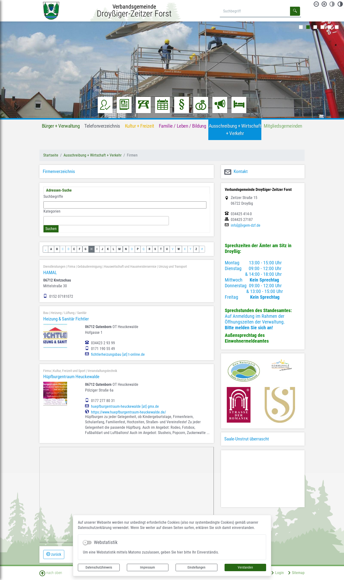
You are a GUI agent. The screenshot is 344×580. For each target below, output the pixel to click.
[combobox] (106, 220)
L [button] (113, 249)
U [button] (167, 249)
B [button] (57, 249)
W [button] (178, 249)
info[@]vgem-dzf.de (245, 225)
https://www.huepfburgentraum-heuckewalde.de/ (128, 412)
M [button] (119, 249)
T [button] (161, 249)
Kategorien (51, 211)
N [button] (126, 249)
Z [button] (196, 249)
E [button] (74, 249)
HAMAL (50, 272)
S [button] (155, 249)
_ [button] (45, 249)
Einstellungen (196, 567)
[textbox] (46, 220)
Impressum (147, 567)
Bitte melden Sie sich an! (249, 327)
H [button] (91, 249)
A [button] (51, 249)
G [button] (85, 249)
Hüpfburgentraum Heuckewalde (71, 376)
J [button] (102, 249)
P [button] (138, 249)
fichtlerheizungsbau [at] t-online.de (118, 354)
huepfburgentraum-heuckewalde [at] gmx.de (125, 406)
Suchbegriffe (53, 196)
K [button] (108, 249)
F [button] (79, 249)
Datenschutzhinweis (99, 567)
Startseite (50, 155)
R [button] (149, 249)
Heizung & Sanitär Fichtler (66, 319)
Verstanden (245, 567)
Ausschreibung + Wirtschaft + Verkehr (93, 155)
